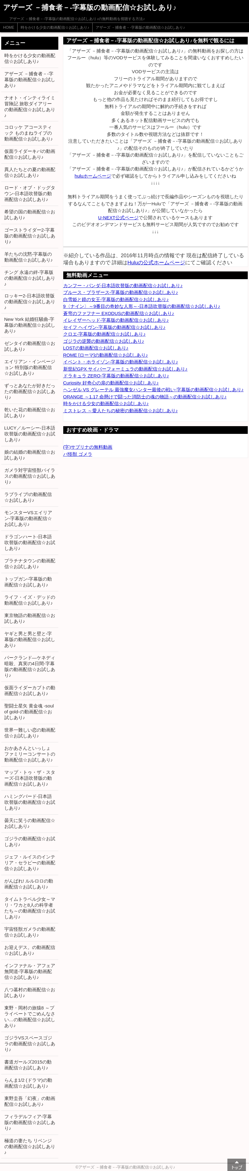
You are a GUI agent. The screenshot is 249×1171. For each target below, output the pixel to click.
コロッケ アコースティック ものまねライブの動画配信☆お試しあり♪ (28, 132)
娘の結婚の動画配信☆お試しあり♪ (29, 454)
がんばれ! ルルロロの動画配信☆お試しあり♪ (28, 883)
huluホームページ (93, 175)
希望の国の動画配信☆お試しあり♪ (29, 214)
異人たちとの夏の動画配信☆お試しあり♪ (29, 172)
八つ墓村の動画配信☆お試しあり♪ (29, 992)
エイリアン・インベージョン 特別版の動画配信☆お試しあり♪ (29, 367)
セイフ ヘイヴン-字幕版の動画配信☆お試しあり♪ (114, 327)
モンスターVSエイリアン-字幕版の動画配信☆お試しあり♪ (28, 518)
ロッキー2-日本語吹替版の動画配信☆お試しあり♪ (29, 301)
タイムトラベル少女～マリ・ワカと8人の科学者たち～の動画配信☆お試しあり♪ (29, 907)
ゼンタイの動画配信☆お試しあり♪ (29, 346)
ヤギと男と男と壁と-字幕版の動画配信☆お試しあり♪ (29, 639)
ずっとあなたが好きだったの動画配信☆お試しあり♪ (29, 391)
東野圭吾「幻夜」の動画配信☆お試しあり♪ (29, 1101)
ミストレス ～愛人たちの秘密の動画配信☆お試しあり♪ (120, 410)
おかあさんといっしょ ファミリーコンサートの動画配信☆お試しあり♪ (29, 753)
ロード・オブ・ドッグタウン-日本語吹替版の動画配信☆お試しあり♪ (29, 193)
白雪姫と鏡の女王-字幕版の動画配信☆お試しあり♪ (116, 299)
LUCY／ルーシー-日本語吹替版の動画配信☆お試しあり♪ (29, 433)
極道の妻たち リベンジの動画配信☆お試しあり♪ (29, 1146)
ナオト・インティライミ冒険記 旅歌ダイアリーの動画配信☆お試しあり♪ (29, 106)
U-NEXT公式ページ (118, 217)
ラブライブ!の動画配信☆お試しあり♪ (28, 497)
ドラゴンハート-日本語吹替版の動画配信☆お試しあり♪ (29, 542)
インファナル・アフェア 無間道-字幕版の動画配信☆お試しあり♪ (29, 971)
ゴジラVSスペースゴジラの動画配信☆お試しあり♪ (29, 1043)
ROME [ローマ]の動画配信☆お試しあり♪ (105, 355)
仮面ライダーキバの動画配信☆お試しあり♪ (29, 154)
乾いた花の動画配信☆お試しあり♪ (29, 412)
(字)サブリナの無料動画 (88, 447)
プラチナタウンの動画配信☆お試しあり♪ (29, 563)
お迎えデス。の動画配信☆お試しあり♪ (29, 950)
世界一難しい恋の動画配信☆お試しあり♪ (29, 732)
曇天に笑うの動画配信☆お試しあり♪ (29, 823)
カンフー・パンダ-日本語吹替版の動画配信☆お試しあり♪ (123, 285)
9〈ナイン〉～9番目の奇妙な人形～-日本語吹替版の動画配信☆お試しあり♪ (141, 306)
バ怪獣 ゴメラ (77, 454)
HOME (8, 27)
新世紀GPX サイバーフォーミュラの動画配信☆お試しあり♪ (125, 368)
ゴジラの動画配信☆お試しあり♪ (29, 841)
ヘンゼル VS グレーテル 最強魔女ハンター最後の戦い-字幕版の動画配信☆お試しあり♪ (153, 389)
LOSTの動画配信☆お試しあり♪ (96, 347)
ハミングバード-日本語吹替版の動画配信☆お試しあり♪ (29, 802)
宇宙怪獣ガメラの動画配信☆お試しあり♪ (29, 932)
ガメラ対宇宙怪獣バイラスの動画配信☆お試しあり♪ (29, 476)
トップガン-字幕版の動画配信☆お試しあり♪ (28, 581)
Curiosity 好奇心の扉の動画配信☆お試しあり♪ (111, 382)
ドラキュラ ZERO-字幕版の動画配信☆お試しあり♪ (116, 375)
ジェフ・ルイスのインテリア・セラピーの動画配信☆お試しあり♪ (29, 862)
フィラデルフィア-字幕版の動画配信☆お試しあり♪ (29, 1122)
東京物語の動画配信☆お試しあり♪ (29, 618)
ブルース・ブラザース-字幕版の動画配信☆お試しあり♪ (120, 292)
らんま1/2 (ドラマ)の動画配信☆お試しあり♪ (28, 1083)
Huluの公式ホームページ (156, 262)
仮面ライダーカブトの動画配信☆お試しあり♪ (29, 690)
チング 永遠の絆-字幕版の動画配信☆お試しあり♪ (29, 278)
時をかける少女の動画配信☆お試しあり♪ (55, 27)
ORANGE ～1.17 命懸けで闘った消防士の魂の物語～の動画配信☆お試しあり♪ (145, 396)
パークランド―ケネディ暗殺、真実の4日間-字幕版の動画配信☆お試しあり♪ (29, 666)
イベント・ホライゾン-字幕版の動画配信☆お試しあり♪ (120, 361)
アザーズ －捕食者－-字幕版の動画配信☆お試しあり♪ (140, 27)
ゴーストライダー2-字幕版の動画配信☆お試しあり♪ (29, 235)
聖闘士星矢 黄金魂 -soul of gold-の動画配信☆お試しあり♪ (29, 711)
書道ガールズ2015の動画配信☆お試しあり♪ (28, 1064)
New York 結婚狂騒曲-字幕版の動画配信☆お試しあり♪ (29, 325)
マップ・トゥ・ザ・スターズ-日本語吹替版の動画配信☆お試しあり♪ (29, 778)
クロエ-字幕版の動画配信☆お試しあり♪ (104, 334)
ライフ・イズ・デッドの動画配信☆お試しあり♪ (29, 600)
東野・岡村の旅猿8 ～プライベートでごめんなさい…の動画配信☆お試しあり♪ (29, 1016)
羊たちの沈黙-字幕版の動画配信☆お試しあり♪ (28, 256)
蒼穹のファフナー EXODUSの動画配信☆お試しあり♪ (118, 313)
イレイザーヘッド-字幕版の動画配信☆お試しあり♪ (116, 320)
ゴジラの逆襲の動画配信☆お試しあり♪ (103, 341)
